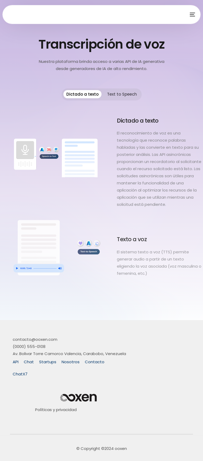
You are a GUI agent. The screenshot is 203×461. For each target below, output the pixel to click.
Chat (29, 362)
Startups (47, 362)
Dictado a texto (82, 94)
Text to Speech (122, 94)
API (16, 362)
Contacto (94, 362)
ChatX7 (20, 374)
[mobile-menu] (191, 14)
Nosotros (71, 362)
